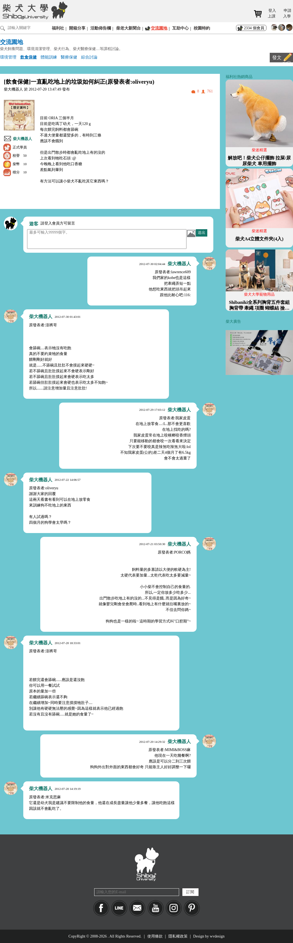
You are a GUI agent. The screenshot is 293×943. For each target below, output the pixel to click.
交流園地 (159, 28)
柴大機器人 (22, 139)
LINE (119, 908)
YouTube (155, 908)
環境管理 (8, 57)
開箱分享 (77, 28)
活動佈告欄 (100, 28)
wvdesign (217, 936)
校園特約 (202, 28)
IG (173, 908)
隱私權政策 (178, 936)
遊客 (33, 223)
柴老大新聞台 (128, 28)
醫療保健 (69, 57)
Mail (137, 908)
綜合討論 (89, 57)
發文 (276, 57)
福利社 (58, 28)
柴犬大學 (34, 10)
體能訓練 (49, 57)
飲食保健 (28, 57)
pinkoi (191, 908)
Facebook (101, 908)
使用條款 (155, 936)
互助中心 (180, 28)
